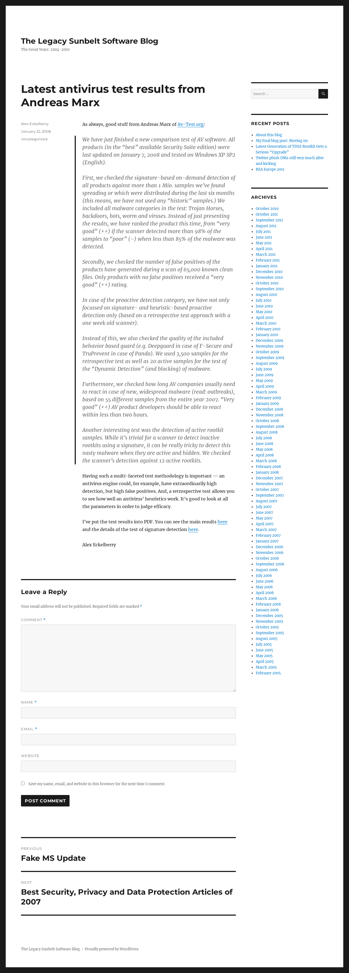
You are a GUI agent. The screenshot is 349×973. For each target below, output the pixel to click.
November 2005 (269, 621)
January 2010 (267, 335)
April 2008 (265, 455)
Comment (33, 620)
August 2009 (267, 363)
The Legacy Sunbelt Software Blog (89, 41)
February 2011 (268, 260)
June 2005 (264, 650)
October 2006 (267, 558)
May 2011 (264, 243)
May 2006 (264, 587)
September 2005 (270, 633)
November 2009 (270, 346)
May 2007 (264, 518)
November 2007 (269, 484)
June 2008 (264, 443)
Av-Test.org (190, 124)
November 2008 (269, 415)
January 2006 (267, 610)
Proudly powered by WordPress (112, 949)
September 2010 (270, 289)
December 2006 (269, 547)
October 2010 (267, 283)
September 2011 (269, 220)
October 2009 (267, 352)
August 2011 (266, 226)
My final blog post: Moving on (282, 140)
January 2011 (267, 266)
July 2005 (264, 644)
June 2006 (264, 581)
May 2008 (264, 449)
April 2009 (265, 386)
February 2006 (268, 604)
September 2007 (270, 495)
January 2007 (267, 541)
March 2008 (266, 461)
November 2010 (269, 277)
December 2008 (269, 409)
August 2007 (267, 501)
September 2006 (270, 564)
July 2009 (264, 369)
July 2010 (263, 300)
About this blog (269, 135)
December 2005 (269, 615)
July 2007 (264, 507)
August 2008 (267, 432)
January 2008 (267, 472)
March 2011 (266, 254)
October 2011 (267, 214)
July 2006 (264, 575)
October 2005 (267, 627)
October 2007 (267, 489)
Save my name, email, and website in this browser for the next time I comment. (96, 784)
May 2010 (264, 312)
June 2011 (264, 237)
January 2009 (267, 403)
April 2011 (264, 249)
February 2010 (268, 329)
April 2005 (265, 661)
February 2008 (268, 466)
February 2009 (268, 398)
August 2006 (267, 570)
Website (30, 756)
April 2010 (264, 317)
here (222, 521)
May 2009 (264, 380)
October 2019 (267, 208)
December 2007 (269, 478)
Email (29, 729)
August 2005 (267, 638)
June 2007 (264, 512)
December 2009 (269, 340)
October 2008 (267, 421)
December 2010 (269, 271)
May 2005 (264, 656)
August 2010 (266, 294)
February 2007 (268, 535)
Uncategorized (34, 139)
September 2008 (270, 426)
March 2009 (266, 392)
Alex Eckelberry (35, 123)
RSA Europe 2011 (270, 169)
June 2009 (264, 375)
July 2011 (263, 231)
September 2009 (270, 357)
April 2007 (265, 524)
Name (29, 702)
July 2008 (264, 438)
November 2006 (270, 552)
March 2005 (266, 667)
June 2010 (264, 306)
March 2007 (266, 529)
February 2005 (268, 673)
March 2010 (266, 323)
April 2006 (265, 593)
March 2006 (266, 598)
